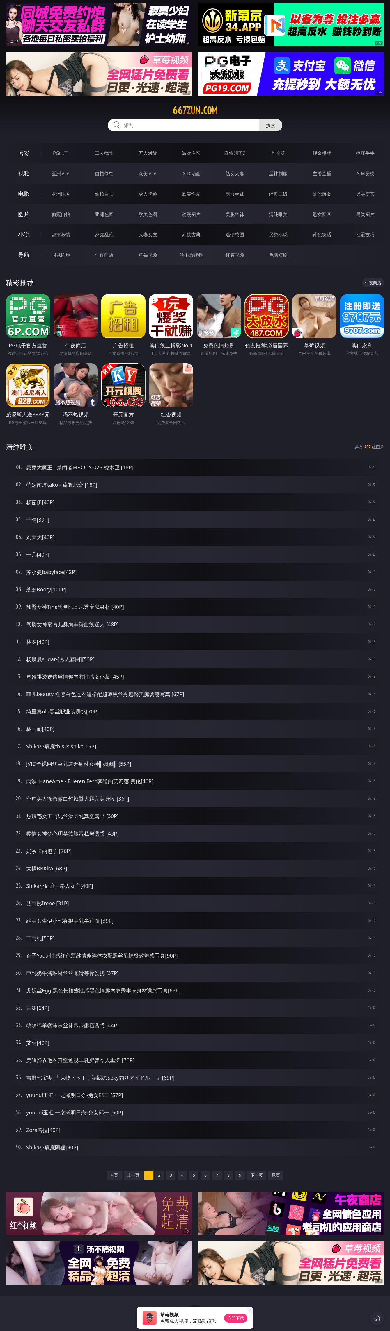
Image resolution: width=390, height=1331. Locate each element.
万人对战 (148, 153)
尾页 (276, 1175)
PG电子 (60, 153)
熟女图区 (322, 214)
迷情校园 (235, 234)
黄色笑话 (322, 234)
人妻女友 (148, 234)
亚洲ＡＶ (61, 173)
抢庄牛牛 (365, 153)
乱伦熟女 (322, 194)
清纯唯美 (278, 214)
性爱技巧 (365, 234)
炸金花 (278, 153)
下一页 (257, 1175)
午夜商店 (104, 255)
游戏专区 (191, 153)
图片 (24, 214)
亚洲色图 (104, 214)
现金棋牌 (322, 153)
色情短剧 (278, 255)
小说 (24, 234)
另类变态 (365, 194)
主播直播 (322, 173)
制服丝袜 (235, 194)
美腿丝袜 (235, 214)
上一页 (133, 1175)
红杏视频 (235, 255)
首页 (114, 1175)
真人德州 (104, 153)
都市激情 (61, 234)
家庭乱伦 (104, 234)
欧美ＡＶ (148, 173)
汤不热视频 (191, 255)
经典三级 (278, 194)
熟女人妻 (235, 173)
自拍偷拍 (104, 173)
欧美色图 (148, 214)
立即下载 (236, 1318)
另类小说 (278, 234)
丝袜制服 (278, 173)
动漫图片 (191, 214)
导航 (24, 255)
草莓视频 (148, 255)
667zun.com (195, 110)
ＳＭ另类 (365, 173)
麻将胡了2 (234, 153)
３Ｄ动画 (191, 173)
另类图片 (365, 214)
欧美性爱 (191, 194)
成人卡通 (148, 194)
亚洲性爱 (61, 194)
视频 (24, 173)
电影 (24, 194)
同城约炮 (61, 255)
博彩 (24, 153)
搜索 (270, 125)
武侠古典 (191, 234)
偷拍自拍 (104, 194)
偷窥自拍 (61, 214)
